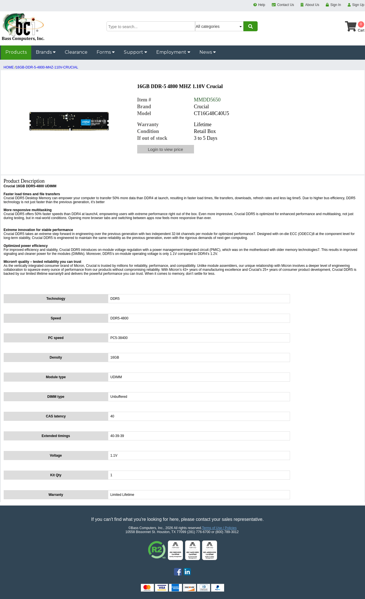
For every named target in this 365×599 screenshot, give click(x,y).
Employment (173, 52)
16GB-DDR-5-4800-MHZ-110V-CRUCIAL (47, 67)
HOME (9, 67)
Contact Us (285, 5)
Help (261, 5)
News (207, 52)
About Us (312, 5)
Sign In (335, 5)
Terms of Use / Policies (219, 528)
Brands (46, 52)
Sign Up (358, 5)
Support (135, 52)
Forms (106, 52)
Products (16, 52)
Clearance (76, 52)
